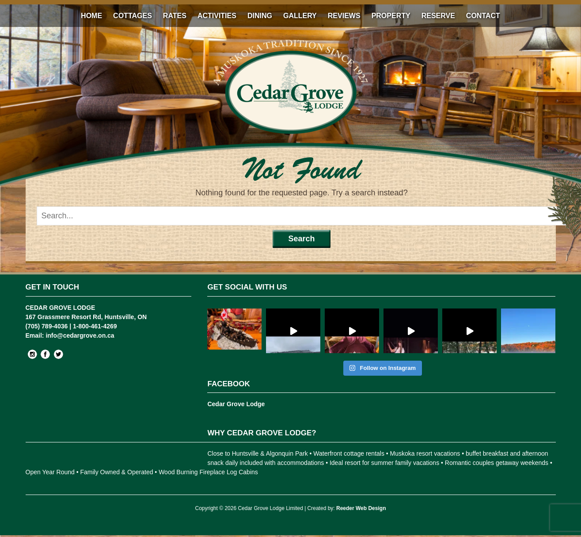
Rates (174, 15)
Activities (216, 15)
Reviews (344, 15)
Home (91, 15)
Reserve (438, 15)
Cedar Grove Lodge (236, 404)
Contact (483, 15)
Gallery (300, 15)
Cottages (132, 15)
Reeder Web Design (361, 508)
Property (391, 15)
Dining (259, 15)
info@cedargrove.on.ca (80, 335)
